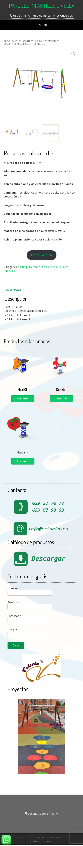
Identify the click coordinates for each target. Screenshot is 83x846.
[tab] (13, 289)
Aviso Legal (25, 837)
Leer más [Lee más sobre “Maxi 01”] (23, 398)
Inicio (7, 41)
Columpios (41, 41)
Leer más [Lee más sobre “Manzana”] (23, 461)
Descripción (13, 289)
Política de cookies (41, 841)
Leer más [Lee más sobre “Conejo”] (61, 398)
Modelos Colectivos (45, 267)
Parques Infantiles (22, 41)
